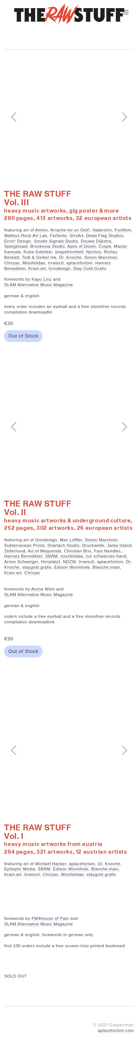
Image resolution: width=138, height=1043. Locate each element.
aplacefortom (79, 263)
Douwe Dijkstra (96, 241)
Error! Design (17, 241)
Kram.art (12, 572)
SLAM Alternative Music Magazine (38, 284)
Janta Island (119, 545)
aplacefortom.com (116, 1030)
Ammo (41, 230)
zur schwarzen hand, (107, 556)
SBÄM (51, 556)
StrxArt (77, 235)
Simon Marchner (100, 257)
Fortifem (123, 230)
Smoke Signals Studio (56, 241)
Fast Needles (107, 551)
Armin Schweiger (21, 561)
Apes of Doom (81, 246)
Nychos (93, 252)
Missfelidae (33, 263)
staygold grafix (37, 567)
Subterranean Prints (24, 545)
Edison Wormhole (72, 567)
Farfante (58, 235)
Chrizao (12, 263)
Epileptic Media (19, 869)
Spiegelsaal (16, 246)
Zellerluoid (14, 551)
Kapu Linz (42, 279)
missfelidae (71, 556)
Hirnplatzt (50, 561)
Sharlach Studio (63, 545)
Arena (37, 589)
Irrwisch (56, 263)
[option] (69, 117)
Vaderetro (102, 230)
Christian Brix (77, 551)
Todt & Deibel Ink (39, 257)
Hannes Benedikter (23, 556)
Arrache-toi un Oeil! (69, 230)
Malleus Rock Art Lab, (26, 235)
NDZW (69, 561)
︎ (126, 12)
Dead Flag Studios (104, 235)
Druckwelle (93, 545)
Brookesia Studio (48, 246)
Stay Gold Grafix (90, 268)
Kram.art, (37, 268)
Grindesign (60, 268)
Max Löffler (71, 540)
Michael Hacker (50, 863)
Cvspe (105, 246)
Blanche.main (106, 567)
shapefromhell (69, 252)
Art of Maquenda (44, 551)
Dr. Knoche (70, 257)
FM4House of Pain (50, 918)
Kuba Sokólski (38, 252)
